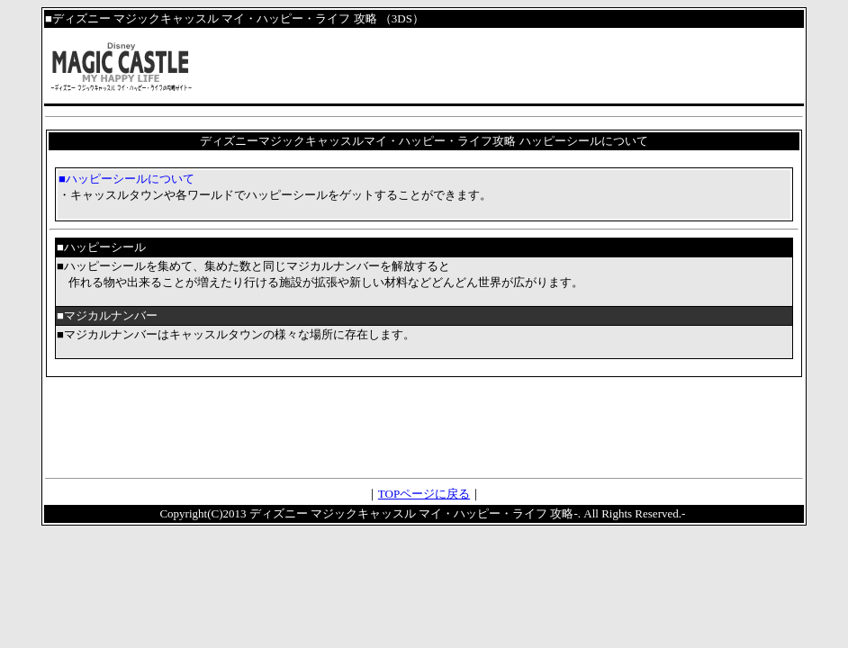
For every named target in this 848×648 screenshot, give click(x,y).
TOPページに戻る (424, 493)
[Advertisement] (424, 426)
